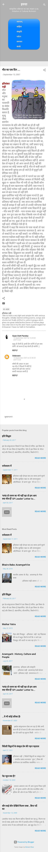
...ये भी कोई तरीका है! (11, 716)
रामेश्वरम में (7, 466)
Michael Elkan (29, 847)
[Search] (44, 5)
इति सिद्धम (6, 436)
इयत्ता (24, 4)
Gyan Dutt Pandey (20, 336)
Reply (15, 350)
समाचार (19, 41)
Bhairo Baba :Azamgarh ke (16, 564)
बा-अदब (6, 309)
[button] (44, 70)
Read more (40, 458)
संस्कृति (19, 32)
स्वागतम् (19, 22)
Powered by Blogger (24, 842)
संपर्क (19, 46)
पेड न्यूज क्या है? (8, 776)
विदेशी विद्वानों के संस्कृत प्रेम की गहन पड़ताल (20, 746)
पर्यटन (19, 37)
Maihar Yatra (9, 624)
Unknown (16, 356)
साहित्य (19, 27)
